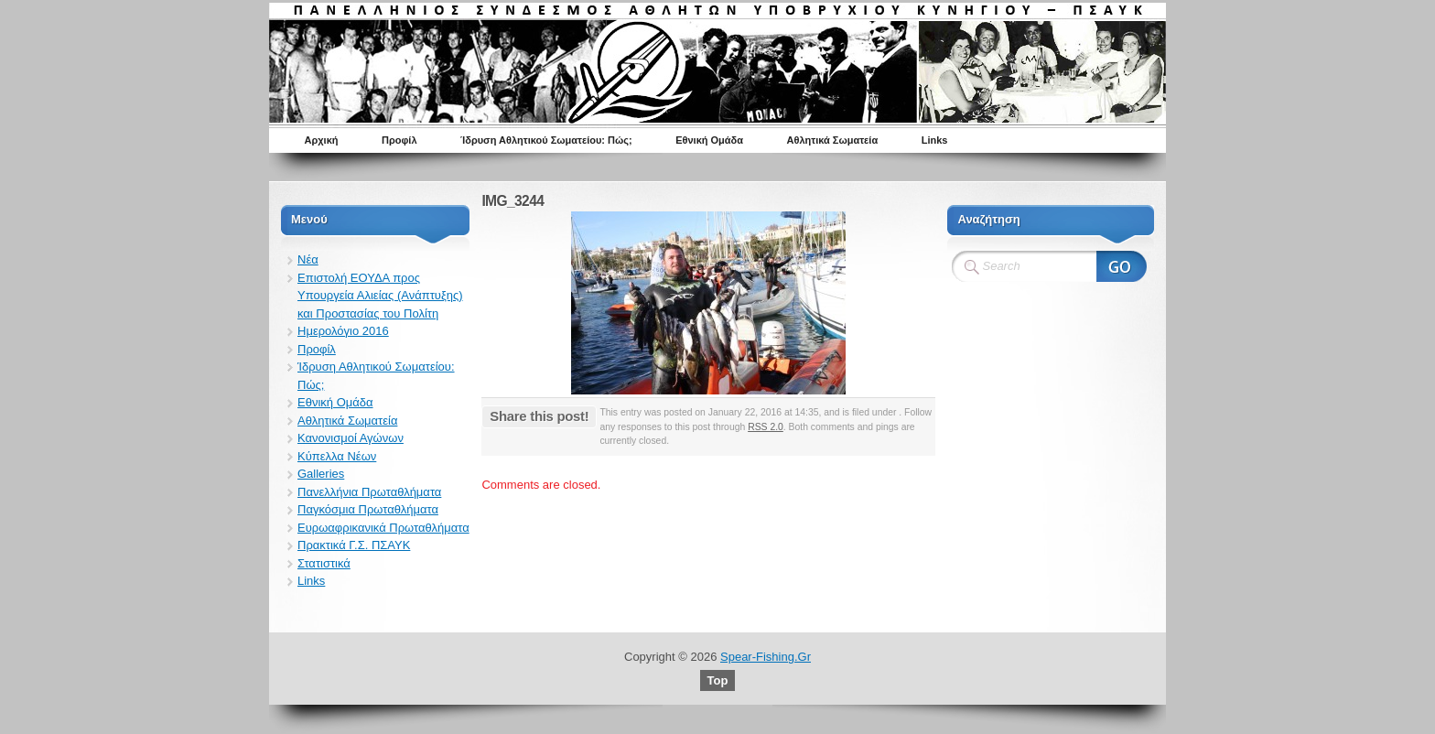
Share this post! (539, 416)
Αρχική (322, 140)
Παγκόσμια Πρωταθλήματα (367, 509)
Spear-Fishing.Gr (765, 657)
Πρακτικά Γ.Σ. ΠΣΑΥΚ (353, 545)
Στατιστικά (324, 563)
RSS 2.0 (765, 427)
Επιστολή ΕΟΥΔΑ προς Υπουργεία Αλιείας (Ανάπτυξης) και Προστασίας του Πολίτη (380, 295)
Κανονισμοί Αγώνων (350, 438)
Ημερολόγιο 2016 (343, 331)
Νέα (307, 259)
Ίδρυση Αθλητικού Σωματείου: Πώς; (546, 140)
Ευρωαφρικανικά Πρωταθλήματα (383, 527)
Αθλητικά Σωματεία (833, 140)
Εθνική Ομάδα (709, 140)
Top (717, 680)
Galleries (320, 473)
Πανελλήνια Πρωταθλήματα (369, 492)
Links (935, 140)
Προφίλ (399, 140)
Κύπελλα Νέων (336, 456)
